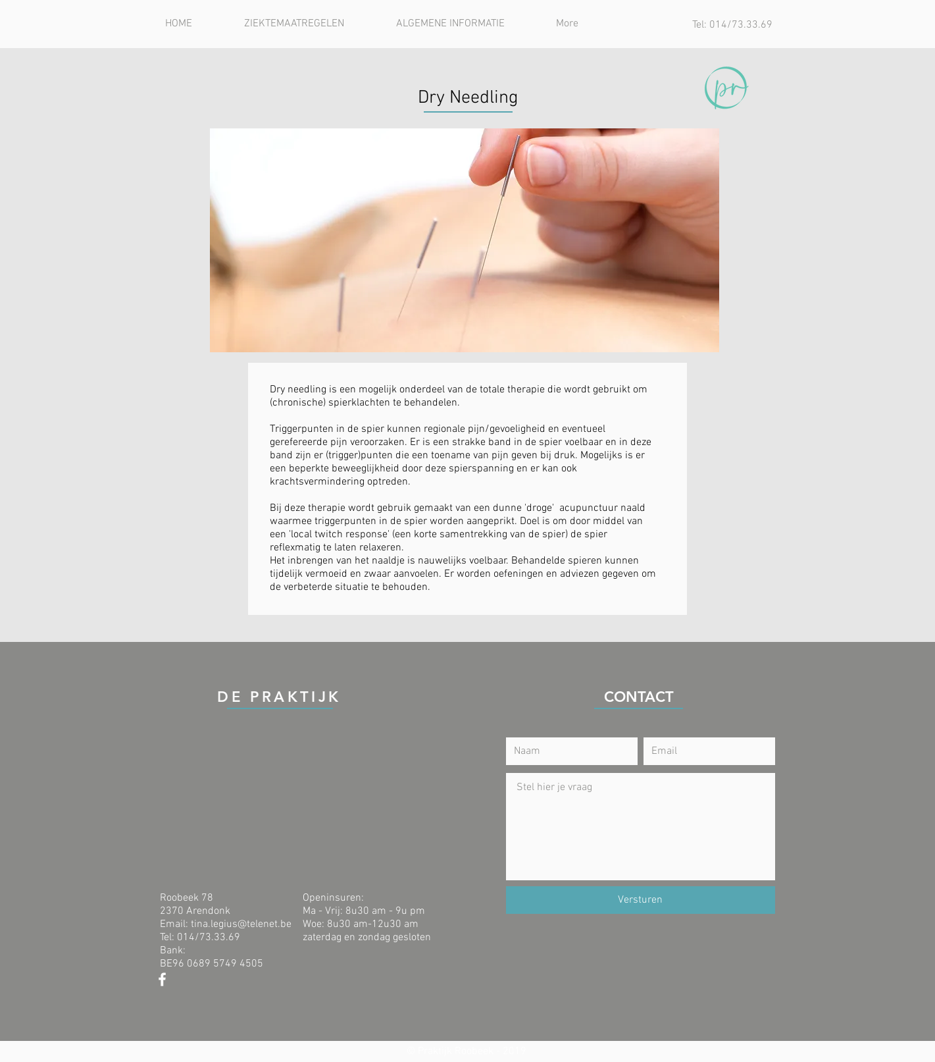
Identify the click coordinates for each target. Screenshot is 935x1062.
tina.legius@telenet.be (241, 924)
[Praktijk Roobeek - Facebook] (162, 979)
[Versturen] (640, 900)
